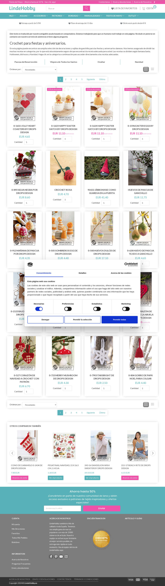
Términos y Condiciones (86, 579)
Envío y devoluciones (122, 2)
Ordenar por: (15, 69)
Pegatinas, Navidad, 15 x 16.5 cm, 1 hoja (63, 466)
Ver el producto (55, 478)
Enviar (101, 508)
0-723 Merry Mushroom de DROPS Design (63, 377)
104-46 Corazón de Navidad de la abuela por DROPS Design (140, 314)
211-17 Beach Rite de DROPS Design (136, 466)
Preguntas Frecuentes (21, 564)
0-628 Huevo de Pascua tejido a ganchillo (140, 252)
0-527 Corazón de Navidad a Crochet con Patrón (24, 378)
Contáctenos (104, 2)
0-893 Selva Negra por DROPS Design (24, 191)
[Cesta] (149, 8)
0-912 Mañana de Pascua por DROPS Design (24, 252)
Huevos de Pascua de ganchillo (140, 191)
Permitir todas (119, 319)
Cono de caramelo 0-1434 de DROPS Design (26, 466)
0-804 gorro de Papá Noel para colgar (140, 377)
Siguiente (91, 79)
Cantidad (18, 142)
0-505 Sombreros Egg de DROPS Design (63, 252)
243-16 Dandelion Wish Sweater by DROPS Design (98, 466)
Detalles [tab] (82, 273)
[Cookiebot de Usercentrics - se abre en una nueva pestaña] (126, 264)
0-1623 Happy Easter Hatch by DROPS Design (63, 127)
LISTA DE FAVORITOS (124, 8)
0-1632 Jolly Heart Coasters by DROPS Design (24, 129)
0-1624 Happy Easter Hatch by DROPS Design (102, 127)
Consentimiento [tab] (43, 273)
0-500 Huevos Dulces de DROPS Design (102, 252)
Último (102, 79)
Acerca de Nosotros (143, 2)
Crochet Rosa (63, 189)
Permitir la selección (82, 319)
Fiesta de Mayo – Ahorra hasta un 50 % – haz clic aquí (32, 2)
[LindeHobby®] (22, 8)
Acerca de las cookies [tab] (121, 273)
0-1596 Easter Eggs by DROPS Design (140, 127)
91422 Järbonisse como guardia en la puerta (102, 191)
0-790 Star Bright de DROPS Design (102, 377)
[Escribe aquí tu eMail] (62, 508)
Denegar (45, 319)
